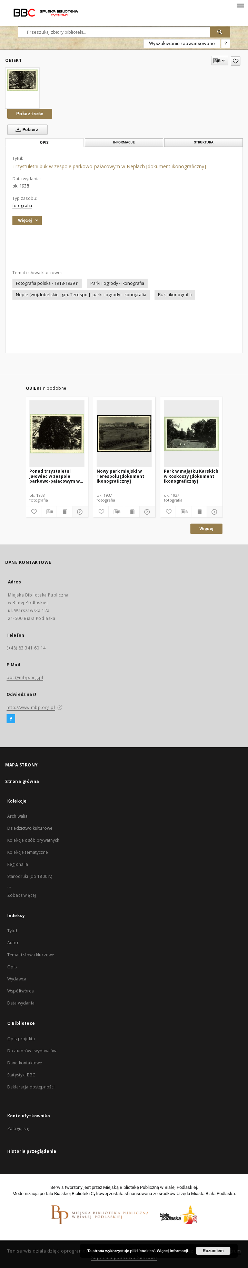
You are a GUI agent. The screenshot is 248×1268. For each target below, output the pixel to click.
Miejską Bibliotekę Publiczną (131, 1187)
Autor (13, 943)
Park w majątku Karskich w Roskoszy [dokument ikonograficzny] (191, 476)
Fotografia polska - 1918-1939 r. (47, 283)
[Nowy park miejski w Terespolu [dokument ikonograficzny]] (124, 433)
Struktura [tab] (204, 142)
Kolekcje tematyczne (27, 852)
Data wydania (20, 1003)
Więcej (206, 528)
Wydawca (16, 979)
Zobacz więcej (21, 895)
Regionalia (17, 864)
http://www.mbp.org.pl (31, 707)
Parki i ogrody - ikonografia (117, 283)
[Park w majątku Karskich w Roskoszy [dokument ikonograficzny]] (191, 433)
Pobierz (26, 129)
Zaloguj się (18, 1128)
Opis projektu (21, 1039)
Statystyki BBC (21, 1075)
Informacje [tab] (124, 142)
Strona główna (22, 781)
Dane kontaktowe (24, 1063)
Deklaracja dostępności (30, 1087)
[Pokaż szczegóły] (79, 511)
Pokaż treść (29, 113)
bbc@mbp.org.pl (25, 677)
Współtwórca (20, 991)
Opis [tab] (44, 142)
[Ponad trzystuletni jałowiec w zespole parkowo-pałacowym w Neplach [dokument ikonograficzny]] (57, 433)
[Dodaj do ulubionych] (235, 61)
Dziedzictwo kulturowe (29, 828)
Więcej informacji (172, 1251)
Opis (12, 967)
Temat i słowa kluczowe (30, 955)
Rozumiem (213, 1250)
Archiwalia (17, 816)
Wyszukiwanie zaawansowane (182, 43)
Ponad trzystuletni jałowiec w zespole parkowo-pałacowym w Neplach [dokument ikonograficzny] (54, 476)
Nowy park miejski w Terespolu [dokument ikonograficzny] (120, 476)
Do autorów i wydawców (31, 1051)
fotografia (22, 205)
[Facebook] (11, 719)
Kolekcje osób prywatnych (33, 840)
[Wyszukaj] (220, 31)
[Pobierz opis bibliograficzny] (49, 511)
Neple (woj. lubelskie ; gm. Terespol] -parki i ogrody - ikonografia (81, 295)
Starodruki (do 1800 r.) (29, 876)
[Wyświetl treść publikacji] (64, 511)
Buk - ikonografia (175, 295)
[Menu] (240, 5)
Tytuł (12, 931)
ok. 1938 (20, 186)
